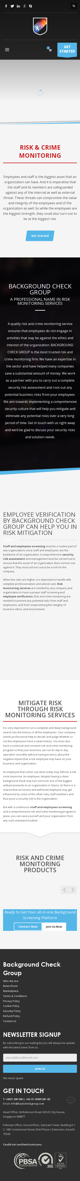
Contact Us (9, 1021)
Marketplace (11, 991)
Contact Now (27, 926)
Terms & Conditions (15, 996)
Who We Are (10, 981)
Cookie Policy (11, 1006)
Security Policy (12, 1011)
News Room (10, 986)
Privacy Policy (11, 1001)
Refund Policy (11, 1016)
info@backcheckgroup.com (27, 1103)
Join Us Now (54, 926)
